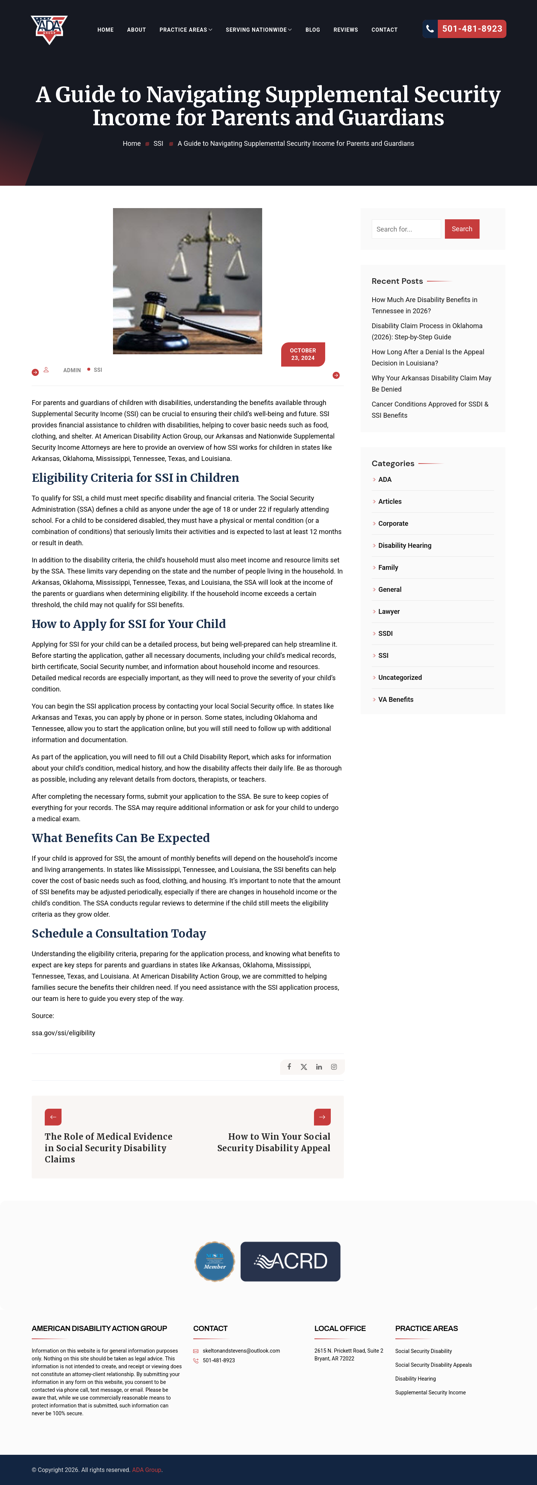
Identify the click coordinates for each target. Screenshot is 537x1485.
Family (388, 567)
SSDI (386, 633)
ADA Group (146, 1469)
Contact (385, 30)
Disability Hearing (405, 545)
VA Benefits (396, 699)
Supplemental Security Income (430, 1392)
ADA (385, 479)
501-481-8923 (214, 1360)
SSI (98, 370)
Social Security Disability (423, 1351)
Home (105, 30)
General (390, 589)
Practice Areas (183, 30)
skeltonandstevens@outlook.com (236, 1351)
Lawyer (389, 611)
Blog (312, 30)
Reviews (346, 30)
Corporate (393, 523)
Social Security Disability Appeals (433, 1365)
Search (462, 229)
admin (72, 370)
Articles (390, 501)
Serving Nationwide (256, 30)
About (136, 30)
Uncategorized (400, 677)
